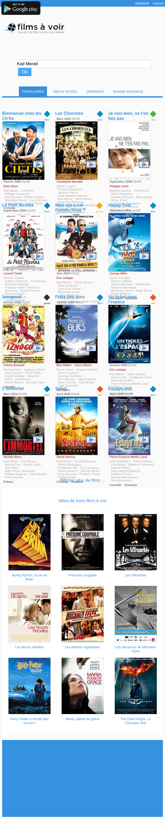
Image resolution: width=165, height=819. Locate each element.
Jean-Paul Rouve (69, 288)
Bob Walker (64, 365)
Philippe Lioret (118, 186)
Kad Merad (10, 190)
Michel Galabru (34, 197)
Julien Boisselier (121, 193)
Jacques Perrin (68, 192)
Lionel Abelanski (84, 461)
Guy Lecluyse (89, 467)
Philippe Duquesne (17, 193)
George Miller (118, 273)
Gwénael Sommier (70, 376)
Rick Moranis (66, 379)
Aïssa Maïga (144, 197)
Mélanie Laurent (120, 190)
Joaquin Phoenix (87, 369)
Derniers (95, 92)
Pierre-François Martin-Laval (128, 456)
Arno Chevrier (14, 372)
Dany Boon (10, 186)
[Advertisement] (83, 778)
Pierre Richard (142, 461)
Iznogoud (11, 297)
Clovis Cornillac (119, 277)
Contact (158, 3)
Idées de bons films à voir (82, 500)
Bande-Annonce (128, 92)
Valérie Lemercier (16, 281)
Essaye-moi (120, 388)
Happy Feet (119, 205)
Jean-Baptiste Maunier (73, 195)
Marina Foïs (118, 377)
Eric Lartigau (65, 277)
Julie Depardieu (119, 461)
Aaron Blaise (83, 365)
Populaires (33, 92)
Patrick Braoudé (14, 365)
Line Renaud (13, 197)
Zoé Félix (27, 190)
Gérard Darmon (68, 285)
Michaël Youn (12, 369)
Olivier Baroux (83, 282)
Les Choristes (69, 113)
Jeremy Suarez (68, 372)
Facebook (142, 3)
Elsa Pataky (34, 372)
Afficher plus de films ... (82, 480)
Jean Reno (10, 461)
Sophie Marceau (121, 284)
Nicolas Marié (90, 470)
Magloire (33, 376)
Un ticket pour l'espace (122, 299)
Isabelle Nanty (120, 467)
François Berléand (70, 189)
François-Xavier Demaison (22, 287)
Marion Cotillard (121, 281)
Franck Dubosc (15, 376)
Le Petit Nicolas (18, 205)
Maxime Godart (13, 277)
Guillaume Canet (140, 377)
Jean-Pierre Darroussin (20, 470)
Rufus (8, 379)
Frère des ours (70, 297)
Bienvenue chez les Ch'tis (21, 116)
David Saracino (68, 470)
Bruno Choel (65, 369)
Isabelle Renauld (122, 197)
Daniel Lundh (32, 464)
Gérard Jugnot (66, 186)
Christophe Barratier (70, 181)
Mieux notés (65, 92)
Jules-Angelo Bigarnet (125, 470)
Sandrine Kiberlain (17, 284)
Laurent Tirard (12, 273)
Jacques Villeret (34, 369)
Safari (61, 388)
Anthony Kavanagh (123, 287)
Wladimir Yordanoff (140, 464)
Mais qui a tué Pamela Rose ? (70, 207)
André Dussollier (122, 380)
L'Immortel (13, 388)
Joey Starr (11, 467)
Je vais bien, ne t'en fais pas (128, 116)
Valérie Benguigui (69, 464)
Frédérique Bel (67, 467)
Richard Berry (12, 456)
